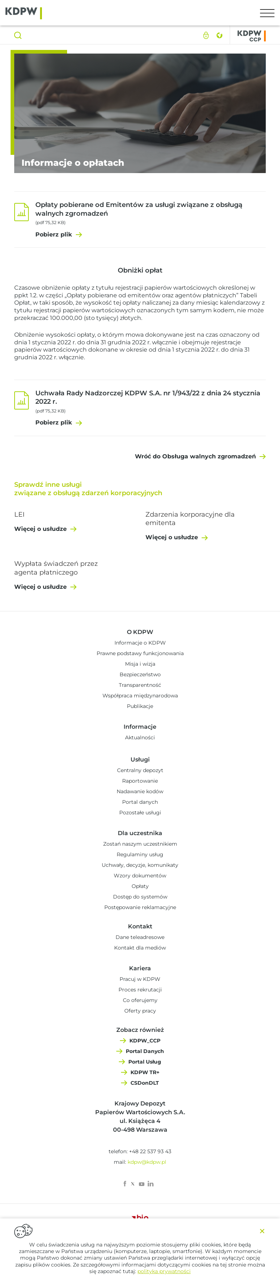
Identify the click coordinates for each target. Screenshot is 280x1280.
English (219, 35)
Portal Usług (144, 1061)
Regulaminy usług (140, 854)
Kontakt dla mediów (140, 947)
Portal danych (140, 802)
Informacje (140, 726)
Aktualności (140, 737)
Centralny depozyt (140, 770)
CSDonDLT (145, 1083)
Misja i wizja (140, 664)
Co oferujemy (140, 1000)
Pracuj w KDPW (140, 979)
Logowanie (206, 35)
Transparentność (140, 685)
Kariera (140, 968)
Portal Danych (145, 1051)
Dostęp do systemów (140, 896)
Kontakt (140, 926)
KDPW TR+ (145, 1072)
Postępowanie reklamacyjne (140, 907)
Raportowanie (140, 781)
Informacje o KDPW (140, 642)
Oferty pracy (140, 1010)
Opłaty (140, 886)
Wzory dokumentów (140, 875)
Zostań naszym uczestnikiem (140, 844)
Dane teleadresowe (140, 937)
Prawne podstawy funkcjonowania (140, 653)
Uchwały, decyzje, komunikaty (140, 865)
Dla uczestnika (140, 833)
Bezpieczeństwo (140, 674)
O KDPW (140, 632)
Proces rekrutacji (140, 989)
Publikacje (140, 706)
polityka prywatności (164, 1271)
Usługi (140, 759)
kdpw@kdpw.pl (147, 1162)
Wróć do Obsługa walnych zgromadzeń (195, 456)
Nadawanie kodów (140, 791)
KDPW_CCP (144, 1040)
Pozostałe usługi (140, 812)
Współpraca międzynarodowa (140, 695)
